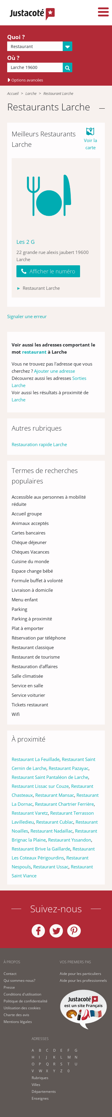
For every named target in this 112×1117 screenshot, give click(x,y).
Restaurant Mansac (54, 795)
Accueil (13, 93)
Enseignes (40, 1098)
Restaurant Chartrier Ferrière (64, 804)
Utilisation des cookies (22, 1008)
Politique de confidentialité (25, 1001)
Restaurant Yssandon (69, 840)
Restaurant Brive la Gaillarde (41, 849)
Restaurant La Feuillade (35, 759)
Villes (36, 1084)
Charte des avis (16, 1015)
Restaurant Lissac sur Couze (40, 786)
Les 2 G (25, 241)
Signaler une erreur (27, 316)
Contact (10, 973)
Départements (44, 1091)
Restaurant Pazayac (68, 768)
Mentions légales (18, 1021)
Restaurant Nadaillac (51, 831)
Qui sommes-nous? (19, 980)
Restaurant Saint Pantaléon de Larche (50, 777)
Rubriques (40, 1078)
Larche (30, 93)
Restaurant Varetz (30, 813)
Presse (9, 987)
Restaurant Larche (58, 93)
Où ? (13, 58)
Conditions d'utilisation (22, 994)
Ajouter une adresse (54, 371)
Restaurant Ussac (50, 867)
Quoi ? (16, 37)
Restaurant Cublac (54, 822)
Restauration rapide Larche (39, 444)
